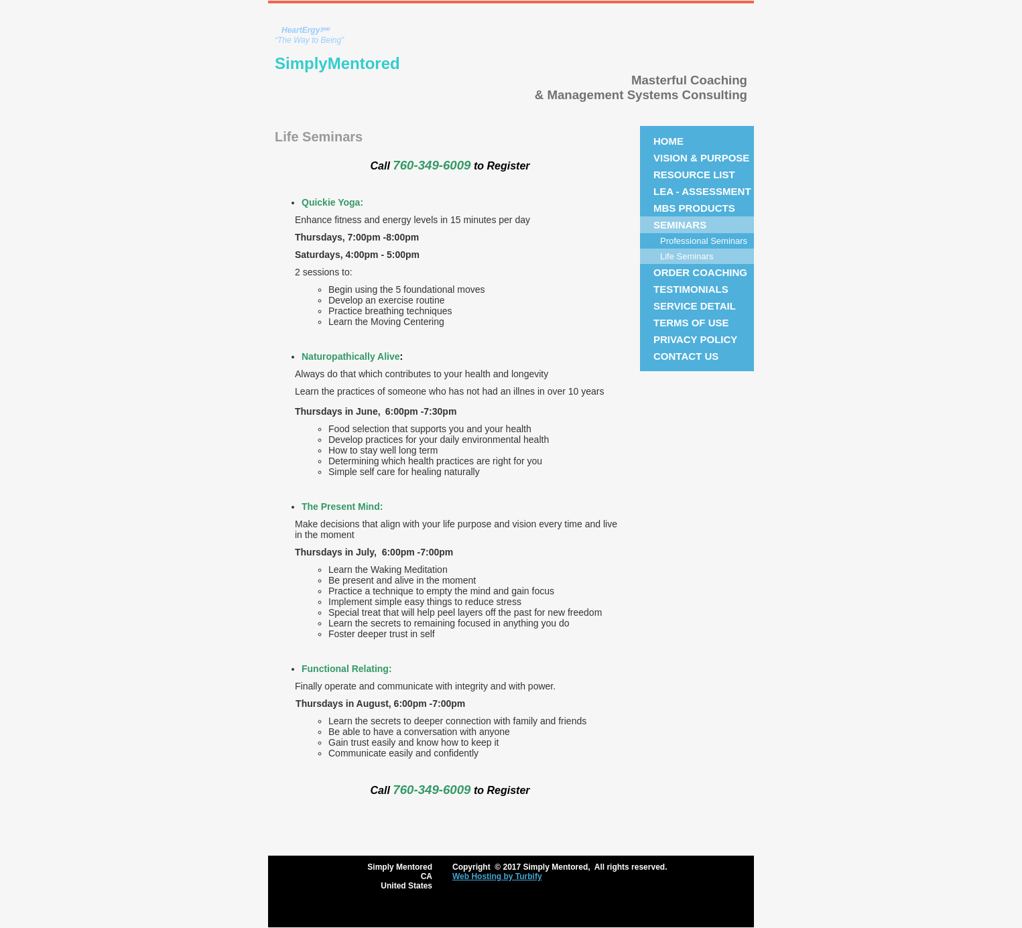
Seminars (679, 224)
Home (668, 141)
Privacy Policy (695, 339)
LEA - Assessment (702, 191)
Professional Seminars (703, 241)
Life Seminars (686, 256)
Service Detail (694, 306)
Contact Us (685, 356)
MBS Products (694, 208)
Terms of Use (691, 322)
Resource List (694, 174)
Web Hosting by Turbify (497, 876)
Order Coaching (700, 272)
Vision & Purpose (701, 157)
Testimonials (690, 289)
